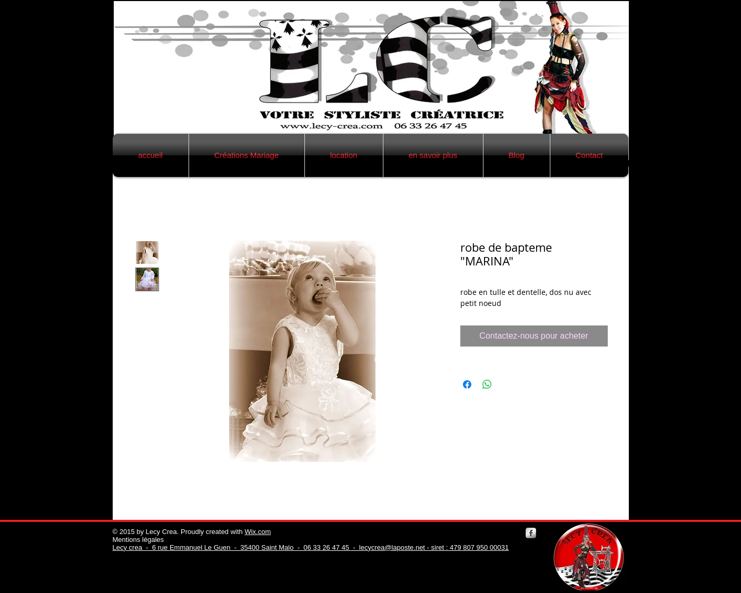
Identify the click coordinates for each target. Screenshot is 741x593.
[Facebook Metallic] (531, 533)
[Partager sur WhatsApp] (487, 384)
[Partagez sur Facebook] (467, 384)
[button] (246, 155)
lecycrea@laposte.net (392, 547)
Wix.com (257, 532)
